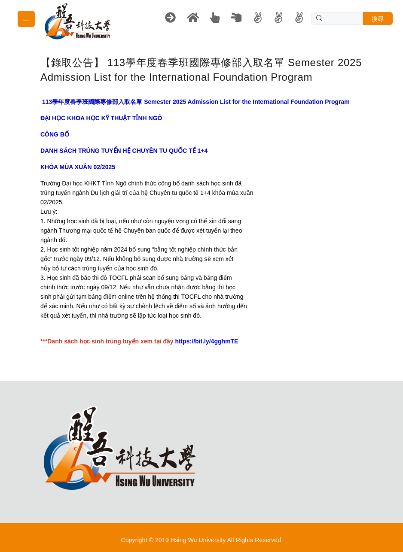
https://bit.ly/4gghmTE (206, 341)
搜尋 (378, 18)
